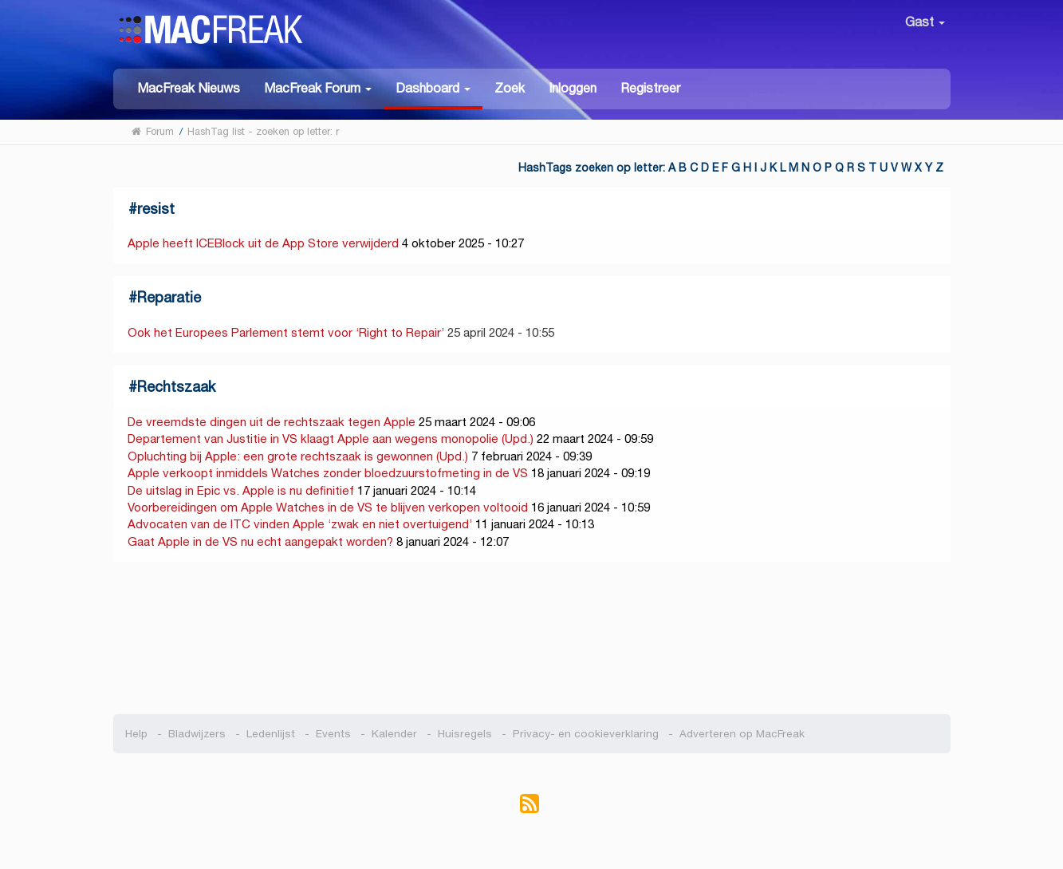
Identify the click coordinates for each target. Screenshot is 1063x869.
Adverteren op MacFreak (742, 734)
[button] (318, 87)
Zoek (509, 88)
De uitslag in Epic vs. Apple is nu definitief (241, 490)
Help (136, 734)
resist (156, 208)
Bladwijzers (197, 734)
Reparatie (169, 297)
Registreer (650, 88)
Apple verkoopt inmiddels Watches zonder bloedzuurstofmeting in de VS (328, 472)
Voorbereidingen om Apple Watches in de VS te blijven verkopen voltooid (328, 507)
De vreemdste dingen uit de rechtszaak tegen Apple (271, 421)
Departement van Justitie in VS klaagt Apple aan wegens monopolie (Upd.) (330, 438)
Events (333, 734)
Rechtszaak (176, 386)
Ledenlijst (270, 734)
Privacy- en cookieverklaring (586, 734)
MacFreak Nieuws (188, 88)
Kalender (394, 734)
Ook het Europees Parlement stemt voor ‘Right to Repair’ (286, 332)
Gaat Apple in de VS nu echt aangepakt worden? (260, 541)
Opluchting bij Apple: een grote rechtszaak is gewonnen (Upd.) (298, 456)
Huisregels (465, 734)
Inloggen (572, 88)
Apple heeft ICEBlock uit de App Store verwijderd (263, 243)
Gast (925, 22)
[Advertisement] (531, 638)
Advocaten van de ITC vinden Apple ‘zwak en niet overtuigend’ (300, 523)
